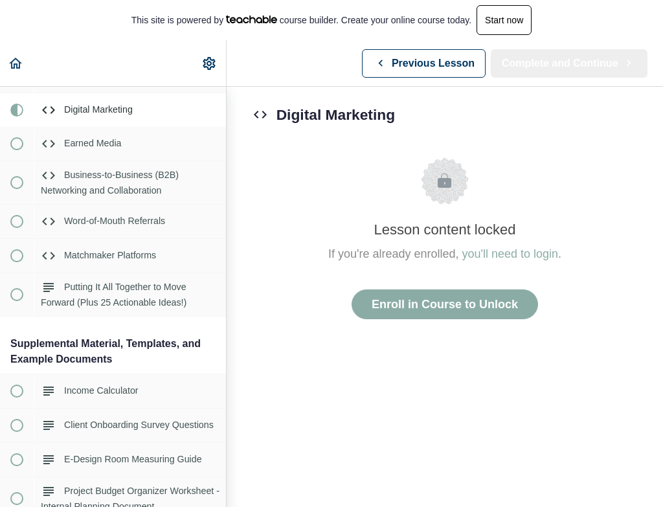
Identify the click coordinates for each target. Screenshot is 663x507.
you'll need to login (510, 253)
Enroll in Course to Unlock (445, 304)
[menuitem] (210, 63)
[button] (16, 63)
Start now (504, 20)
